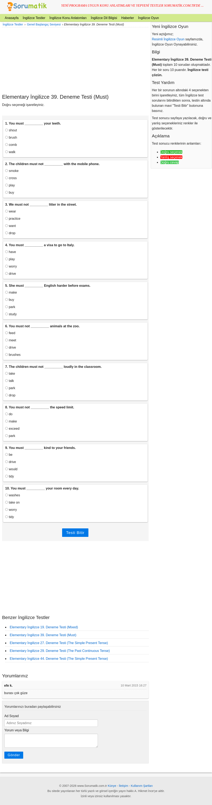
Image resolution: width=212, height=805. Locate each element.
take (10, 373)
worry (11, 266)
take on (12, 502)
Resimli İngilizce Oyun (168, 39)
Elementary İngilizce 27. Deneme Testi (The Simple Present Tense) (59, 643)
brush (11, 137)
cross (11, 178)
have (10, 252)
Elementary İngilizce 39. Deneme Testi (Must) (43, 635)
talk (9, 381)
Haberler (127, 18)
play (10, 185)
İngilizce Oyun (148, 18)
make (11, 292)
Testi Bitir (75, 532)
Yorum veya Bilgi (16, 730)
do (8, 414)
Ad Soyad (11, 716)
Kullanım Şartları (142, 785)
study (11, 314)
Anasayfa (12, 18)
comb (11, 144)
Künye (112, 785)
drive (10, 273)
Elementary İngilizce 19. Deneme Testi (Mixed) (44, 627)
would (11, 469)
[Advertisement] (75, 60)
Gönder (14, 755)
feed (10, 333)
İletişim (123, 785)
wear (10, 211)
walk (10, 152)
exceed (12, 428)
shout (11, 130)
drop (10, 233)
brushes (12, 354)
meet (10, 340)
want (10, 226)
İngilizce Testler (34, 18)
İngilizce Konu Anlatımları (68, 18)
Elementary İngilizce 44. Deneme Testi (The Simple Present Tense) (59, 658)
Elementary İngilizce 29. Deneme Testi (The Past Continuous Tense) (60, 651)
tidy (9, 476)
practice (12, 218)
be (8, 454)
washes (12, 495)
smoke (12, 171)
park (10, 307)
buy (9, 192)
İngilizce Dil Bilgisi (104, 18)
